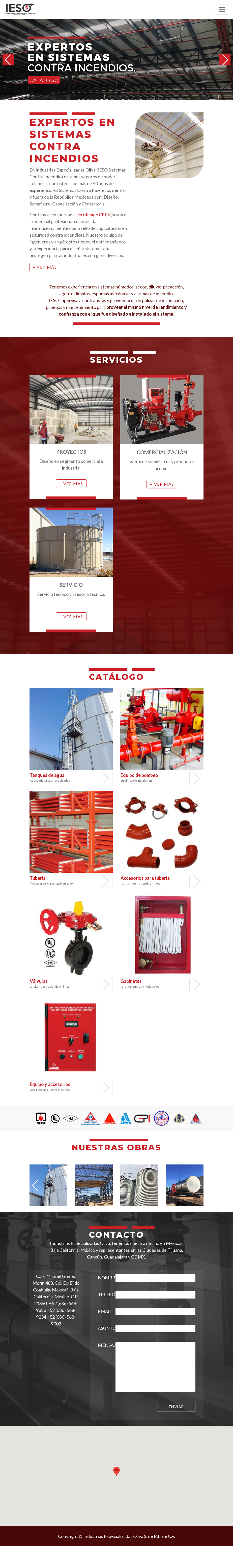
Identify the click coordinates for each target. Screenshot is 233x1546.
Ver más (47, 267)
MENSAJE (103, 1345)
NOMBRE (103, 1277)
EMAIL (103, 1311)
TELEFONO (103, 1294)
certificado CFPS (93, 214)
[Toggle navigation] (222, 10)
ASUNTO (103, 1328)
